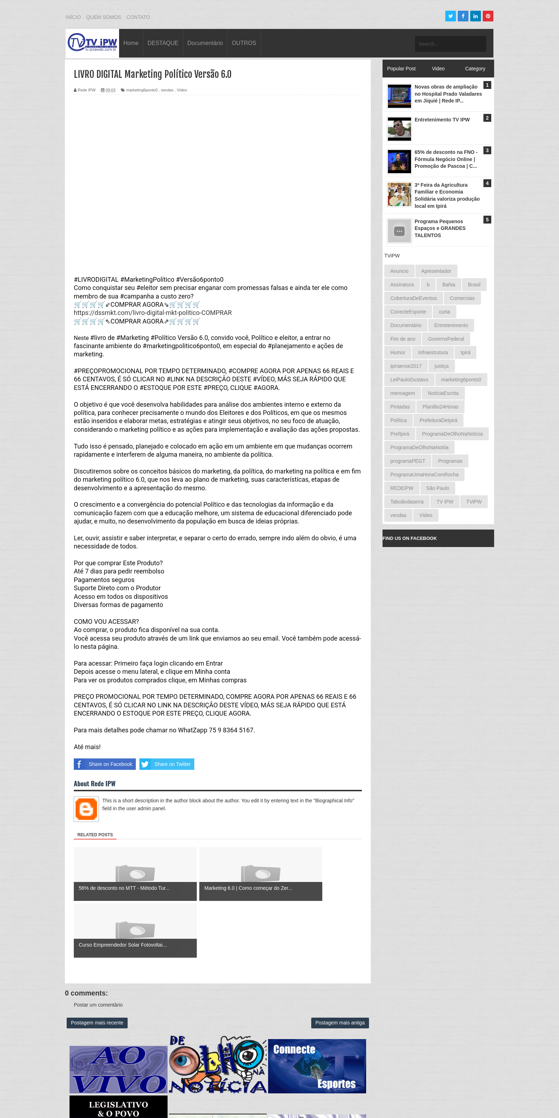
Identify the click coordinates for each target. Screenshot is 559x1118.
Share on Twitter (165, 764)
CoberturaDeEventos (413, 298)
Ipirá (465, 352)
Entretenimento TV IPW (442, 119)
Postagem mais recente (97, 966)
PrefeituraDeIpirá (438, 420)
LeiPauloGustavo (409, 379)
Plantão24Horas (440, 407)
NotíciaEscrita (443, 393)
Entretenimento (451, 325)
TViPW (474, 502)
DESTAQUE (163, 43)
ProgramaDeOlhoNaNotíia (419, 447)
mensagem (402, 393)
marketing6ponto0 (142, 90)
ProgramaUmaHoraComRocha (424, 474)
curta (444, 312)
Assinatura (402, 284)
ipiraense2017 (406, 366)
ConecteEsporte (408, 312)
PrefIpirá (399, 434)
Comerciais (462, 298)
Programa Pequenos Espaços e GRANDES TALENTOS (440, 228)
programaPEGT (407, 461)
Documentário (205, 43)
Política (398, 420)
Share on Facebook (103, 764)
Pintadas (400, 407)
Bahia (448, 284)
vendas (167, 90)
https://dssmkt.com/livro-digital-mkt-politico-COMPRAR (153, 312)
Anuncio (399, 271)
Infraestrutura (433, 352)
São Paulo (438, 488)
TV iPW (444, 502)
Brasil (474, 284)
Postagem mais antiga (340, 966)
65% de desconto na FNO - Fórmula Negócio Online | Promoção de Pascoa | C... (446, 159)
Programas (450, 461)
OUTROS (244, 43)
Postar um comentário (98, 948)
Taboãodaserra (407, 502)
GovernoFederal (446, 339)
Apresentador (436, 271)
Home (131, 43)
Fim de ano (402, 339)
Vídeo (182, 90)
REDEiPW (402, 488)
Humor (397, 352)
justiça (442, 366)
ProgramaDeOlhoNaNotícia (452, 434)
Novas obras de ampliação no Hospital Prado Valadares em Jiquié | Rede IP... (448, 94)
